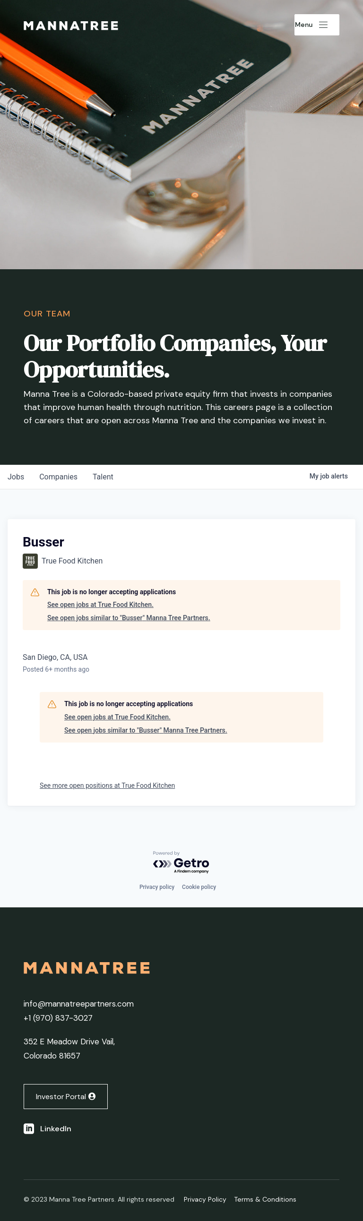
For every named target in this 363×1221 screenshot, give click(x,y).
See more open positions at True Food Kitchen (107, 785)
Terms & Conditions (265, 1199)
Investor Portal (61, 1096)
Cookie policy (199, 887)
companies (58, 476)
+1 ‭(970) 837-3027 (58, 1018)
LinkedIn (55, 1129)
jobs (16, 476)
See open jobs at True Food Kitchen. (100, 604)
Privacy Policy (205, 1199)
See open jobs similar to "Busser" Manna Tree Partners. (128, 618)
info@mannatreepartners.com (79, 1004)
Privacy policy (156, 887)
